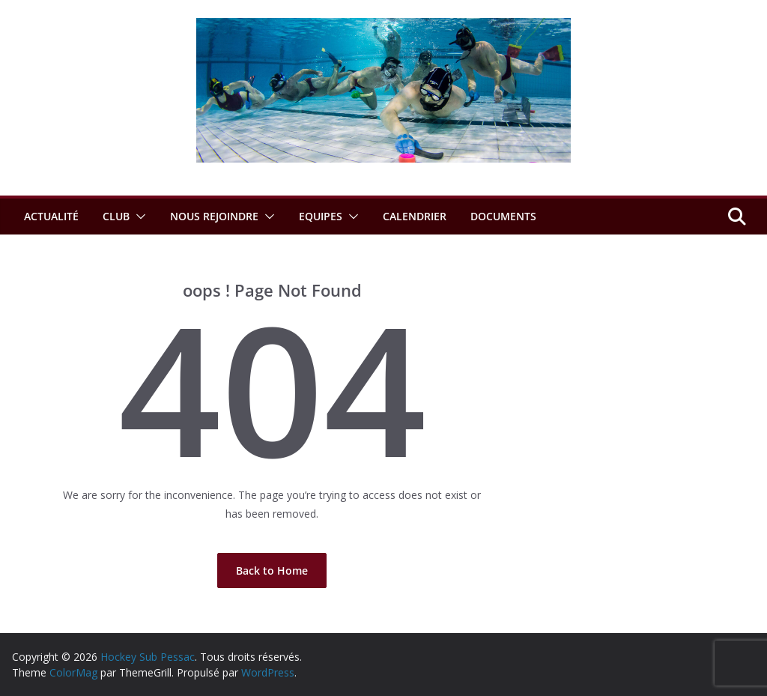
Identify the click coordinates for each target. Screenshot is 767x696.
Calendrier (414, 216)
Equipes (320, 216)
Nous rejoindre (214, 216)
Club (116, 216)
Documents (503, 216)
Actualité (51, 216)
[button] (138, 216)
